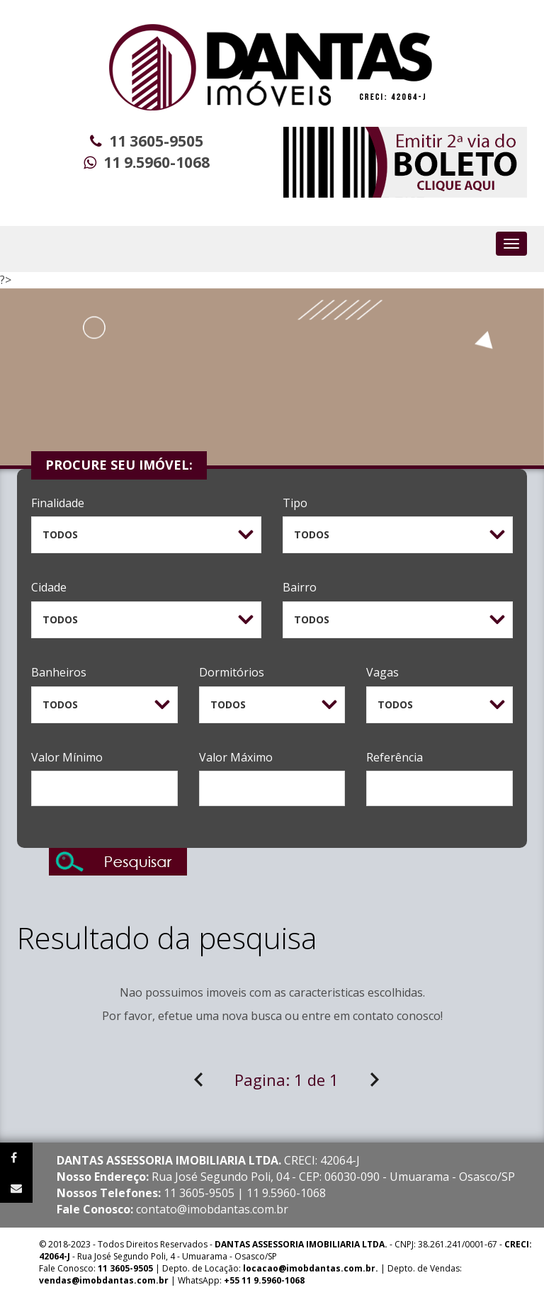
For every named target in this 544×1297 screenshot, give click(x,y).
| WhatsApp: (172, 1280)
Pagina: (286, 1079)
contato (373, 1016)
